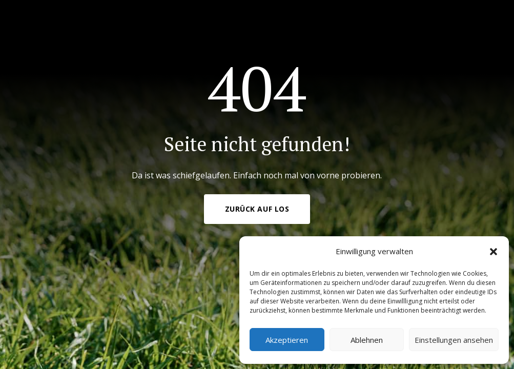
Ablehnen (367, 340)
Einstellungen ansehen (454, 340)
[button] (493, 252)
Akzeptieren (286, 340)
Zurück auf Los (257, 209)
